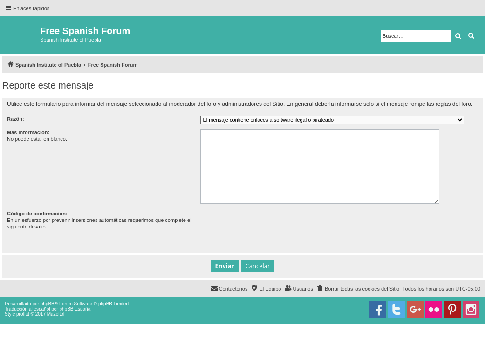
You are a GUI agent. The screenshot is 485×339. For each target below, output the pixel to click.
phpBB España (74, 308)
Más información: (28, 132)
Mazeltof (56, 314)
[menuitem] (357, 288)
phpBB (48, 303)
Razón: (15, 119)
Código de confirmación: (37, 213)
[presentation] (271, 228)
